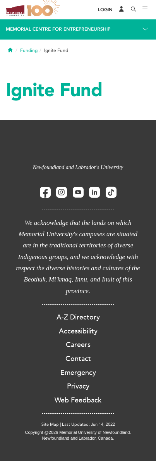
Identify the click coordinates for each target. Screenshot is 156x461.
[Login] (105, 10)
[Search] (134, 10)
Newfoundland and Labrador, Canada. (78, 438)
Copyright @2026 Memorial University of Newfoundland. (78, 432)
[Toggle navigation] (145, 9)
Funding (29, 50)
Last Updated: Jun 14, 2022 (88, 424)
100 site (44, 9)
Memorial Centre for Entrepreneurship (58, 29)
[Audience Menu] (122, 10)
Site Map (50, 424)
